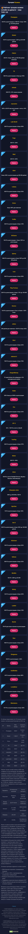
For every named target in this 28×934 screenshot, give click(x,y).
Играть (14, 27)
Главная (14, 906)
